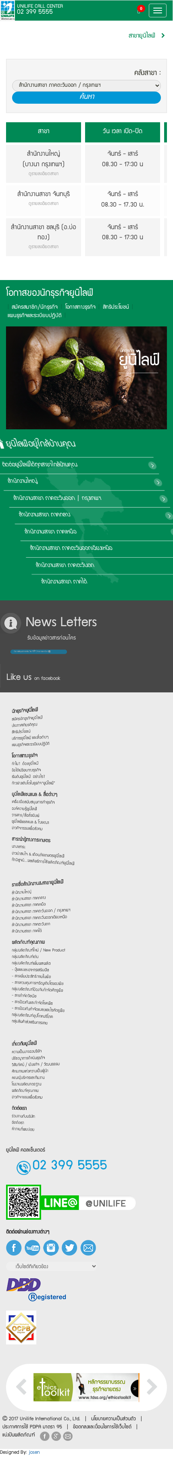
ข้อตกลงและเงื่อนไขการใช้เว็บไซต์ (102, 1427)
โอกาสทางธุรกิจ (74, 307)
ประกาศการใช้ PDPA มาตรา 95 (32, 1427)
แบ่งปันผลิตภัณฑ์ (18, 1435)
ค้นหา (86, 97)
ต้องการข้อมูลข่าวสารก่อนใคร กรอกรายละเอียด (30, 651)
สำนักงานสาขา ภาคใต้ (98, 582)
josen (34, 1453)
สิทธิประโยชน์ (110, 307)
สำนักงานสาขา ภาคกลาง (98, 515)
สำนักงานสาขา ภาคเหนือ (99, 532)
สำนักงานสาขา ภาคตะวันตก (104, 565)
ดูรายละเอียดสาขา (43, 174)
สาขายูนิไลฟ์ (142, 36)
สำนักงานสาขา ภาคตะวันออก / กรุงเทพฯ (116, 498)
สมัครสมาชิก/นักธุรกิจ (29, 307)
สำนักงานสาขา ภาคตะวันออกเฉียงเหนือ (115, 548)
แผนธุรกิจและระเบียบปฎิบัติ (29, 316)
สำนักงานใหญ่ (87, 481)
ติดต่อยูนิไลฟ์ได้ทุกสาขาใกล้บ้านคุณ (108, 465)
